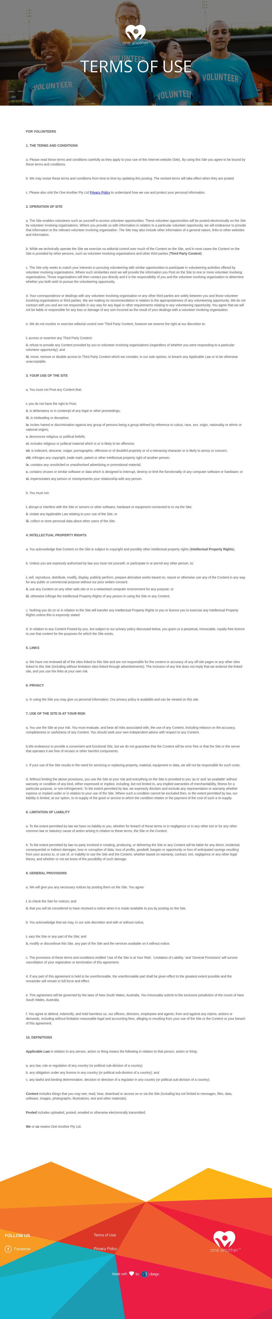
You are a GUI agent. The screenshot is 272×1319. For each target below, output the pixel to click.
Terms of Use (105, 1235)
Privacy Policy (100, 192)
